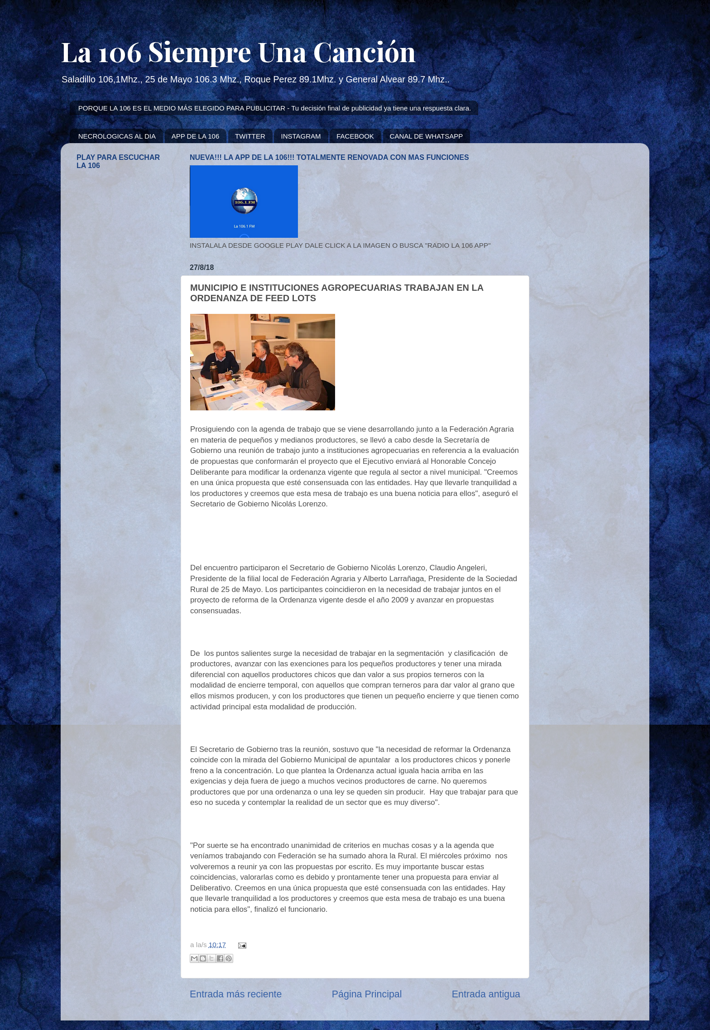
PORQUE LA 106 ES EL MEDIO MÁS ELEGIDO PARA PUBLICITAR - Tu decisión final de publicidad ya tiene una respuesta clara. (274, 108)
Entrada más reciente (236, 994)
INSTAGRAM (301, 136)
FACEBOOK (355, 136)
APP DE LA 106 (196, 136)
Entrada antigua (486, 994)
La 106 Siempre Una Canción (238, 51)
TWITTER (250, 136)
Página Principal (367, 994)
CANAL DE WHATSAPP (426, 136)
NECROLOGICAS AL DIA (117, 136)
